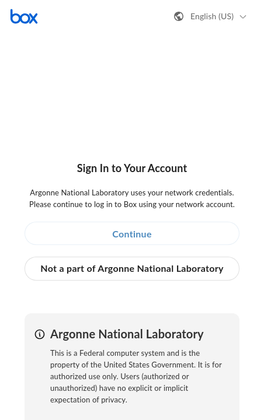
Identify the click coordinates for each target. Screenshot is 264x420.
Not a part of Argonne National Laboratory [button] (131, 268)
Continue (132, 233)
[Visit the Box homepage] (24, 16)
